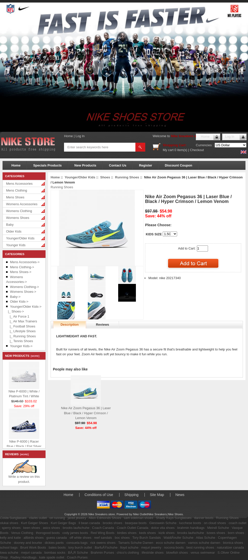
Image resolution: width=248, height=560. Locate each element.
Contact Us (118, 165)
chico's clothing (128, 552)
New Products (85, 165)
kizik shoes (166, 533)
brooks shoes (112, 523)
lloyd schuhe (129, 547)
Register (145, 165)
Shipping (132, 495)
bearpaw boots (136, 523)
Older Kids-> (19, 301)
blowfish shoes (177, 552)
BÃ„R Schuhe (78, 552)
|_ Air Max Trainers (21, 321)
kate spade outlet (51, 557)
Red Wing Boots (102, 533)
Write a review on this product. (24, 477)
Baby (10, 224)
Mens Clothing (16, 190)
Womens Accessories (21, 204)
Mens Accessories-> (25, 262)
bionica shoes (233, 543)
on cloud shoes (215, 523)
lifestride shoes (153, 552)
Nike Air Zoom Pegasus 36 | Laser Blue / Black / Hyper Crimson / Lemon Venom (86, 413)
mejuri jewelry (151, 547)
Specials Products (47, 165)
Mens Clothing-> (22, 267)
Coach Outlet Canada (132, 528)
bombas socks (54, 552)
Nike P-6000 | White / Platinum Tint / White (24, 392)
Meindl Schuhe (218, 528)
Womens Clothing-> (24, 287)
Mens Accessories (19, 183)
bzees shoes (216, 533)
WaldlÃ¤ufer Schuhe (178, 538)
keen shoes (31, 528)
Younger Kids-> (21, 346)
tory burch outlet (80, 547)
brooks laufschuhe (76, 528)
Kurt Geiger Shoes (34, 523)
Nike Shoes (175, 514)
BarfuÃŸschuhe (106, 547)
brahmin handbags (191, 528)
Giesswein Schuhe (163, 523)
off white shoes (80, 538)
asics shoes (51, 528)
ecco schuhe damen (170, 543)
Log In (80, 136)
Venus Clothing (22, 533)
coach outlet (237, 523)
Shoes (105, 177)
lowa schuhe (9, 552)
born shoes (236, 533)
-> (26, 306)
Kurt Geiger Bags (63, 523)
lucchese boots (190, 523)
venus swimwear (203, 552)
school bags (8, 547)
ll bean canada (89, 523)
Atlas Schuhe (205, 538)
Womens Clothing (19, 211)
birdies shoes (127, 533)
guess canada (56, 538)
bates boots (57, 547)
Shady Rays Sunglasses (174, 518)
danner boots (203, 518)
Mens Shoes (15, 197)
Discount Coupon (178, 165)
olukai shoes (9, 523)
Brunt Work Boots (33, 547)
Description (69, 324)
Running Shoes (127, 177)
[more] (34, 356)
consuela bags (77, 543)
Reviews (102, 324)
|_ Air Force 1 (17, 316)
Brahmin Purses (102, 552)
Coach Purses (77, 557)
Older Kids (14, 231)
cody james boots (75, 533)
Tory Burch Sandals (146, 538)
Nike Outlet (140, 514)
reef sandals (103, 538)
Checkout (197, 150)
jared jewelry (77, 518)
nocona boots (174, 547)
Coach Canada (103, 528)
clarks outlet (38, 518)
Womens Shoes (17, 218)
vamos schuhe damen (204, 543)
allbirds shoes (34, 538)
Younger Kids (16, 245)
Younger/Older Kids (20, 238)
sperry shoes (11, 528)
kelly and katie (10, 538)
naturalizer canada (230, 547)
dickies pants (54, 543)
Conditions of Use (99, 495)
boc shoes (122, 538)
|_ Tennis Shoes (19, 341)
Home (68, 136)
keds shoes (147, 533)
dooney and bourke (28, 543)
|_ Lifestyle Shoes (21, 331)
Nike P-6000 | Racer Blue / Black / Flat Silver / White (24, 445)
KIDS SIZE (154, 234)
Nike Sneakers (157, 514)
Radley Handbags (23, 557)
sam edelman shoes (138, 518)
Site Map (157, 495)
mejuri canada (31, 552)
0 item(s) (180, 150)
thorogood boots (48, 533)
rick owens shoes (103, 543)
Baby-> (15, 297)
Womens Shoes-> (23, 292)
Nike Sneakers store (186, 136)
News (179, 495)
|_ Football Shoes (20, 326)
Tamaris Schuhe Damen (135, 543)
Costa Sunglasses (13, 518)
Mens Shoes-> (20, 272)
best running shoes (200, 547)
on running (57, 518)
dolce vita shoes (163, 528)
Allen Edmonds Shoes (105, 518)
